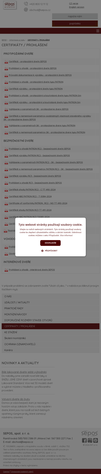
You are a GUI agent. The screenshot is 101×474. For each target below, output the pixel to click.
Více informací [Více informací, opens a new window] (66, 235)
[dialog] (50, 237)
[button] (50, 251)
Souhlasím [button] (50, 243)
